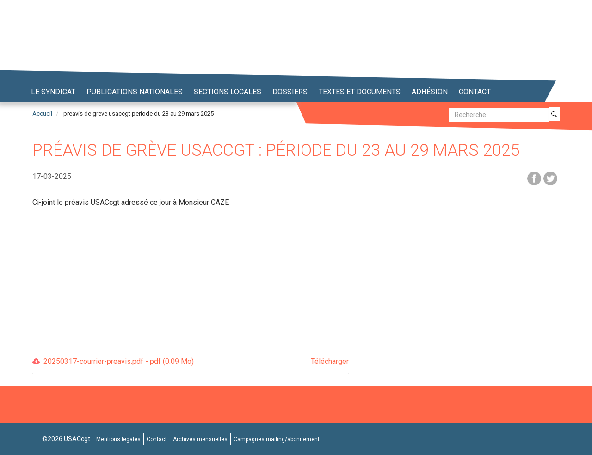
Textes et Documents (360, 91)
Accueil (42, 113)
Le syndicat (53, 91)
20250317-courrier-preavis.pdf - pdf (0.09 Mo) (196, 362)
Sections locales (227, 91)
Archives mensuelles (200, 439)
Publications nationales (134, 91)
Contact (475, 91)
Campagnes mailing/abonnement (277, 439)
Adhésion (430, 91)
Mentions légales (118, 439)
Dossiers (290, 91)
